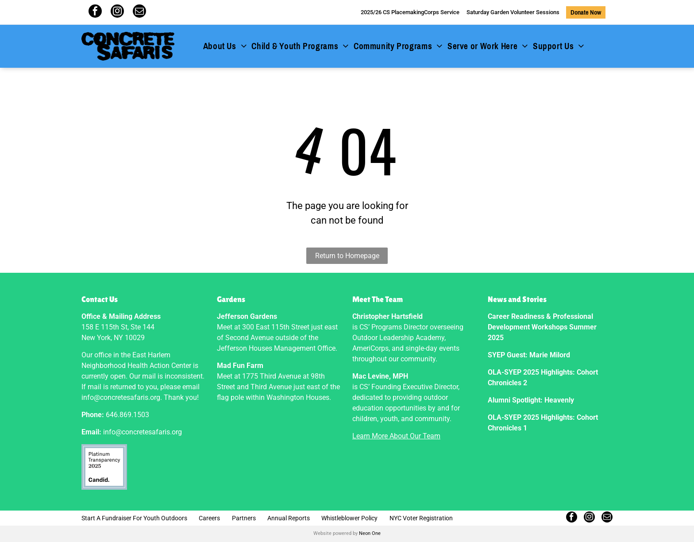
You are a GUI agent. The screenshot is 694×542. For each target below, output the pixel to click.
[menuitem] (225, 46)
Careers (209, 518)
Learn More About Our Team (396, 436)
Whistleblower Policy (349, 518)
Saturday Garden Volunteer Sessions (513, 12)
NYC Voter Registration (421, 518)
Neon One (370, 533)
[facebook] (95, 12)
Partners (244, 518)
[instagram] (117, 12)
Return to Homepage (347, 256)
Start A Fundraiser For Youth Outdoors (134, 518)
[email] (139, 12)
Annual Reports (288, 518)
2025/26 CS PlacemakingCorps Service (410, 12)
